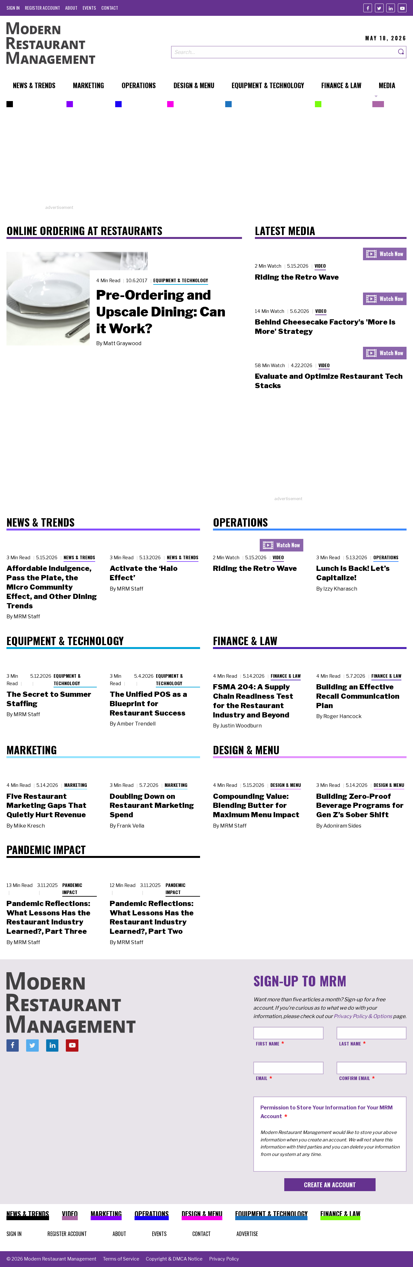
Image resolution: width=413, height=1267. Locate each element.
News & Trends (79, 557)
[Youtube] (402, 8)
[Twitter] (379, 8)
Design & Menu (285, 784)
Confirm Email (354, 1078)
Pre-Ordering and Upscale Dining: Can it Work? (160, 311)
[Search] (401, 52)
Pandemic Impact (72, 888)
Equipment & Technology (180, 280)
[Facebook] (367, 8)
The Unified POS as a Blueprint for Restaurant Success (148, 703)
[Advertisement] (206, 159)
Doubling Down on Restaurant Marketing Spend (152, 805)
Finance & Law (286, 675)
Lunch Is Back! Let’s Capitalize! (353, 573)
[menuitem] (13, 7)
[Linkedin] (390, 8)
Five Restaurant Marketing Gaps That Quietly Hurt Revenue (46, 805)
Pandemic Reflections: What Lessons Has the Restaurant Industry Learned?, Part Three (48, 917)
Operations (385, 557)
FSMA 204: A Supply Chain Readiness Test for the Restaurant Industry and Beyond (253, 700)
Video (320, 265)
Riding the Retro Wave (297, 277)
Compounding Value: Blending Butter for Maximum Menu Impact (256, 805)
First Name (267, 1043)
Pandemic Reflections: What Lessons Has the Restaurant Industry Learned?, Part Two (152, 917)
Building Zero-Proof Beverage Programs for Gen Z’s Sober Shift (360, 805)
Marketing (75, 784)
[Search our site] (283, 52)
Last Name (350, 1043)
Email (261, 1078)
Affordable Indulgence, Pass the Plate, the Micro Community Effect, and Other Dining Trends (51, 587)
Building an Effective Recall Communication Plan (357, 696)
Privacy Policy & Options (363, 1016)
